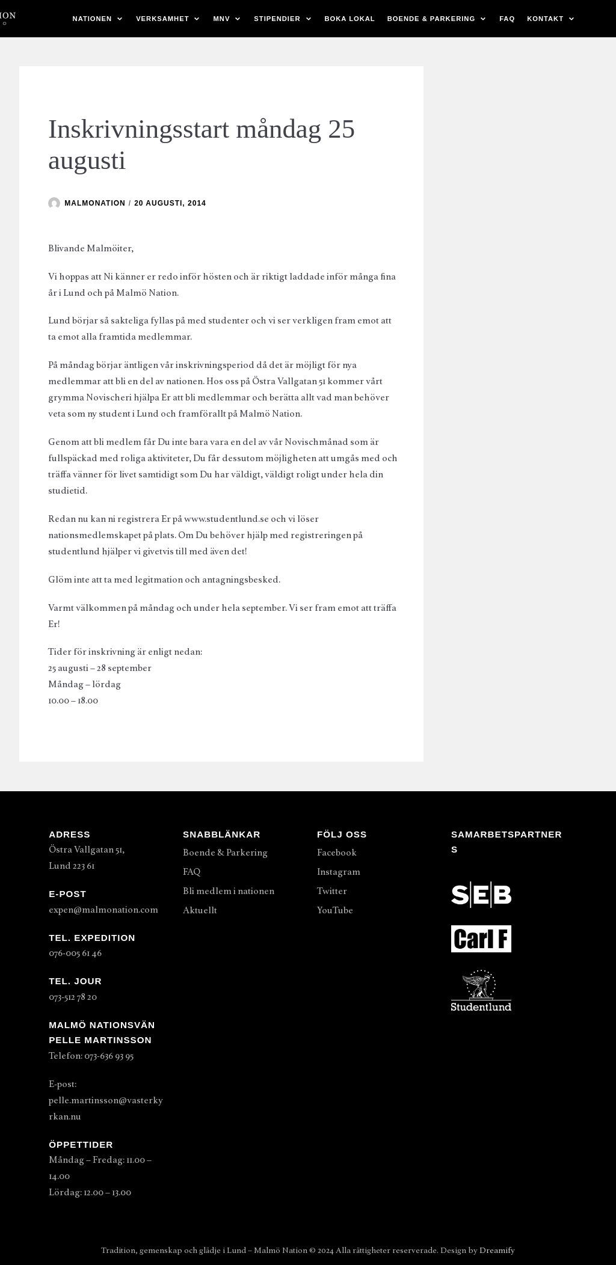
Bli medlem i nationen (228, 891)
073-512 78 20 (73, 996)
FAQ (507, 18)
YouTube (335, 910)
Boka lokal (350, 18)
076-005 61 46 (75, 953)
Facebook (337, 852)
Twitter (332, 891)
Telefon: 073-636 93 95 (91, 1055)
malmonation (94, 203)
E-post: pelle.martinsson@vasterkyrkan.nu (106, 1100)
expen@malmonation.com (103, 909)
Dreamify (497, 1250)
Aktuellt (200, 910)
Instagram (338, 871)
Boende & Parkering (225, 852)
